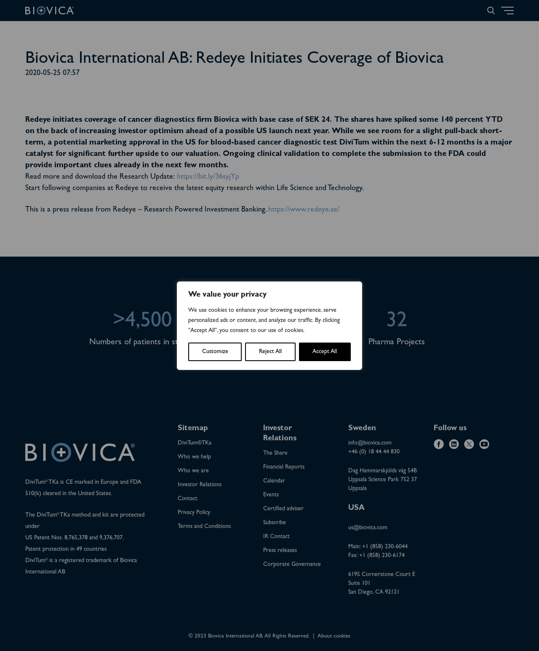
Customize (215, 352)
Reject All (270, 352)
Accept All (324, 352)
